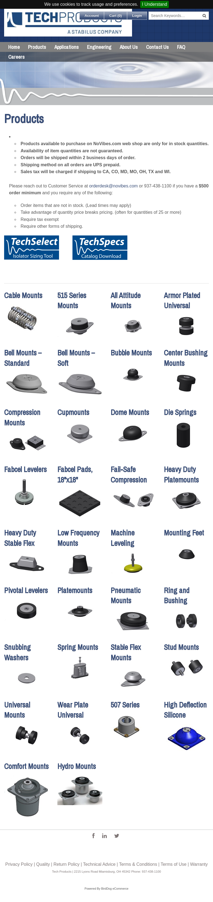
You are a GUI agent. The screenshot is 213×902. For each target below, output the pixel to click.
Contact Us (157, 46)
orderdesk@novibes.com (113, 186)
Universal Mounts (17, 710)
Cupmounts (73, 412)
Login (137, 15)
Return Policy (67, 864)
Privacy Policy (19, 864)
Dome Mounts (130, 412)
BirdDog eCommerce (114, 888)
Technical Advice (99, 864)
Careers (16, 56)
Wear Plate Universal (72, 710)
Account (92, 15)
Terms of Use (173, 864)
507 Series (125, 705)
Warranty (199, 864)
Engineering (99, 46)
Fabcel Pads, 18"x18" (75, 474)
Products (37, 46)
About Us (129, 46)
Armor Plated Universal (182, 300)
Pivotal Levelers (26, 590)
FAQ (181, 46)
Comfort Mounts (26, 766)
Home (14, 46)
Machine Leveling (122, 538)
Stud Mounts (181, 647)
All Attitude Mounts (126, 300)
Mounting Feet (184, 533)
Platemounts (74, 590)
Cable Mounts (23, 295)
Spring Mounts (77, 647)
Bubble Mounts (131, 353)
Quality (43, 864)
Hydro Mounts (76, 766)
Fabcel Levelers (25, 469)
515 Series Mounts (71, 300)
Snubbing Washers (17, 652)
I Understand (154, 4)
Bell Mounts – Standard (23, 358)
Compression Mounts (22, 417)
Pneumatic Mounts (126, 595)
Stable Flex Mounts (126, 652)
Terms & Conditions (138, 864)
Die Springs (180, 412)
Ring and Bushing (176, 595)
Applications (66, 46)
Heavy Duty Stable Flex (20, 538)
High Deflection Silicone (185, 710)
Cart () (115, 15)
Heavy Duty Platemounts (181, 474)
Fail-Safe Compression (129, 474)
